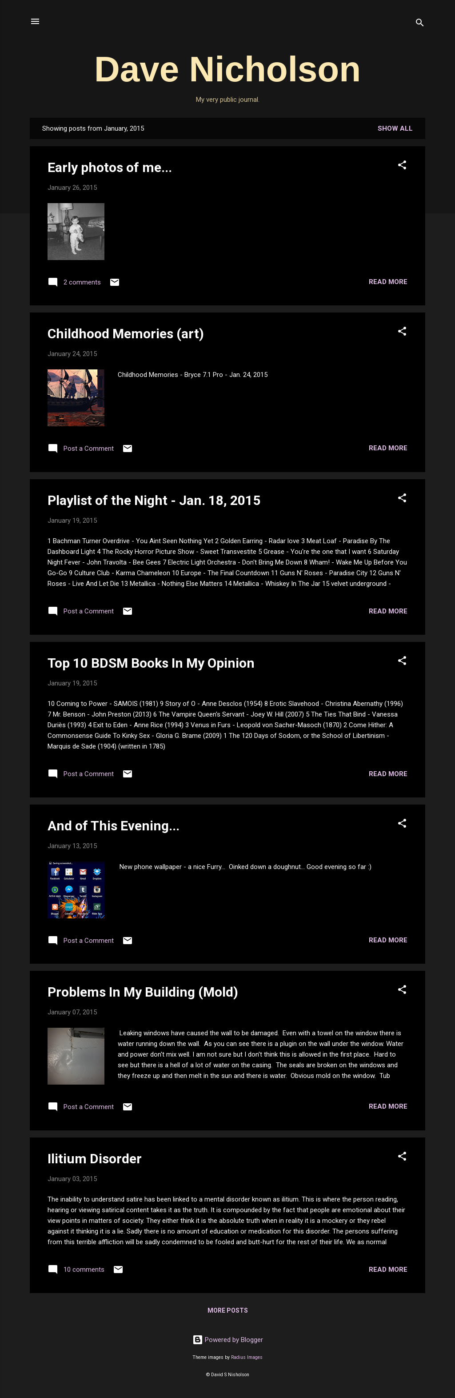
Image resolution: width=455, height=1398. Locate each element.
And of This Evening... (114, 825)
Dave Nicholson (227, 69)
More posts (228, 1310)
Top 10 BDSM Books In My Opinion (151, 663)
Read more (388, 282)
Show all (395, 128)
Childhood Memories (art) (126, 333)
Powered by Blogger (227, 1340)
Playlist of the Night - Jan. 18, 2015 (154, 500)
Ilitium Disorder (95, 1158)
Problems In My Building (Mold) (143, 992)
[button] (402, 166)
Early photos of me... (110, 167)
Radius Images (247, 1357)
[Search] (420, 24)
